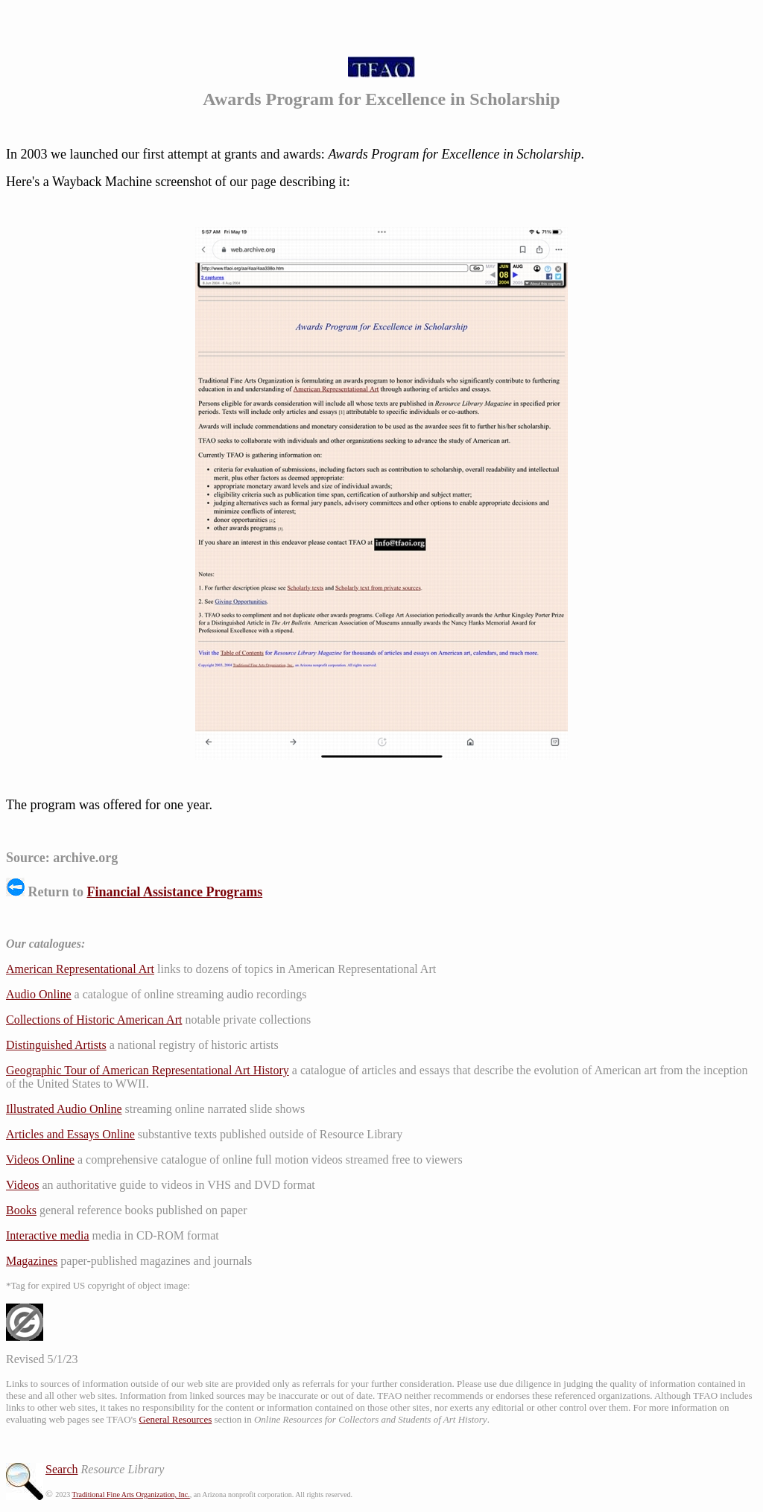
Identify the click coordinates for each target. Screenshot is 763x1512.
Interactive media (47, 1235)
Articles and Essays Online (70, 1134)
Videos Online (40, 1159)
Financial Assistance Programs (175, 891)
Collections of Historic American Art (94, 1019)
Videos (22, 1184)
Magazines (31, 1260)
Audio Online (39, 994)
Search (61, 1469)
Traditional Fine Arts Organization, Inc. (130, 1494)
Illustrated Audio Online (64, 1109)
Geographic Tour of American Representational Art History (147, 1070)
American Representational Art (80, 969)
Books (21, 1210)
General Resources (175, 1419)
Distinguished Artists (56, 1045)
